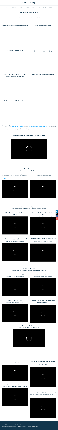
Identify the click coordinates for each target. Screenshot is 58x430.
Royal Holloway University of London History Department (38, 126)
